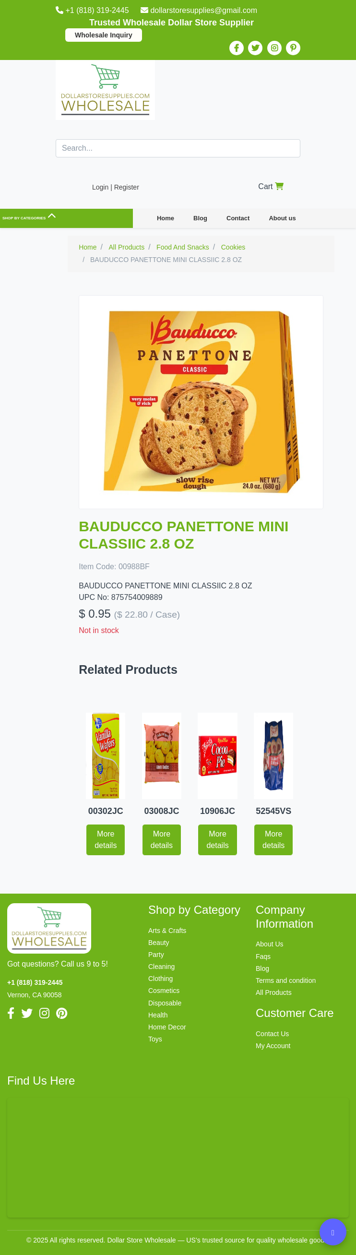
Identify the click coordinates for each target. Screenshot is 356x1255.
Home (165, 218)
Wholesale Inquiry (103, 35)
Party (156, 954)
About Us (270, 944)
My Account (273, 1046)
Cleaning (161, 966)
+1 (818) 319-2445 (93, 10)
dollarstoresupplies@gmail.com (199, 10)
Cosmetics (163, 990)
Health (157, 1015)
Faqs (263, 956)
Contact (237, 218)
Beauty (158, 942)
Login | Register (115, 187)
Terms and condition (286, 980)
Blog (200, 218)
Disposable (164, 1003)
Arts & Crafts (167, 930)
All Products (274, 992)
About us (282, 218)
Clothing (160, 978)
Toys (155, 1039)
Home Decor (167, 1027)
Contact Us (272, 1034)
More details (106, 839)
